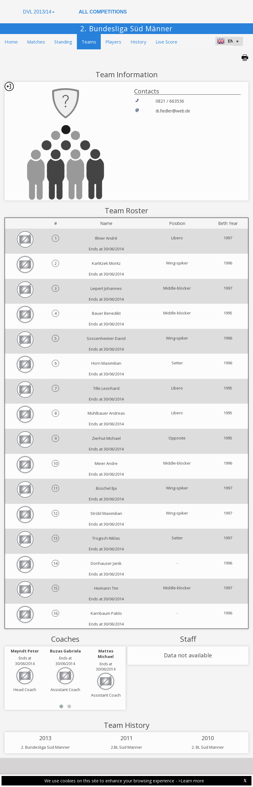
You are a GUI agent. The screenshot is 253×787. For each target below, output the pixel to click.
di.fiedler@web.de (173, 111)
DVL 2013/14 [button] (39, 11)
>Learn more (191, 781)
